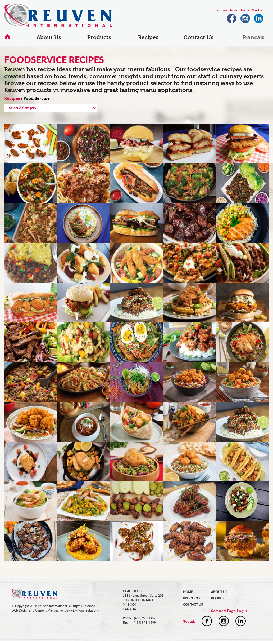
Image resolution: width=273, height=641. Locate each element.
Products (99, 37)
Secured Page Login (229, 611)
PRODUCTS (191, 598)
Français (253, 37)
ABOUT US (219, 592)
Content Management (50, 610)
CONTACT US (193, 604)
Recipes (148, 37)
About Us (49, 37)
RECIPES (217, 598)
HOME (188, 592)
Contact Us (198, 37)
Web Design (20, 610)
